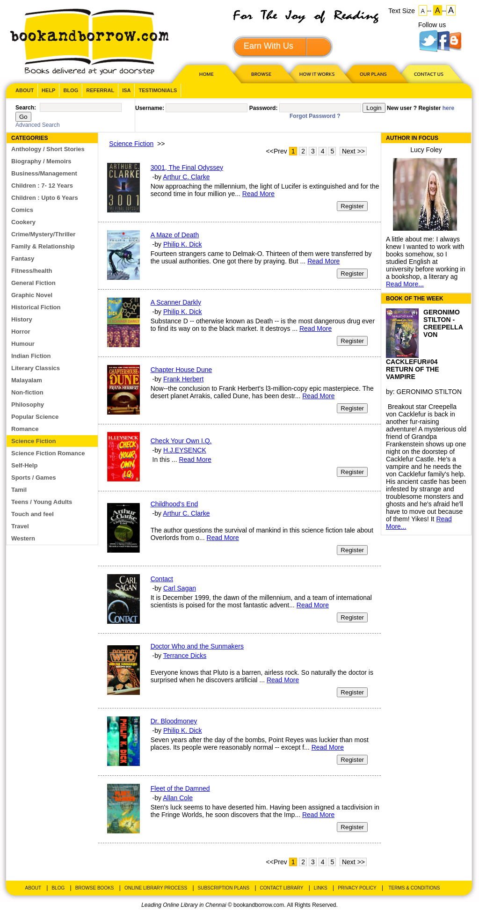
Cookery (23, 222)
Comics (22, 209)
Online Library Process (155, 887)
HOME (204, 74)
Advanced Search (37, 125)
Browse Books (94, 887)
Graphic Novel (31, 295)
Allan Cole (178, 798)
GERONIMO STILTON (429, 391)
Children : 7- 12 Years (42, 185)
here (448, 108)
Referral (100, 90)
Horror (20, 331)
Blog (70, 90)
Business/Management (44, 173)
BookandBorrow (89, 42)
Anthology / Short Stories (48, 149)
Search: (25, 107)
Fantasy (22, 258)
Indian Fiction (31, 355)
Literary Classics (35, 368)
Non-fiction (27, 392)
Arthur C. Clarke (186, 177)
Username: (149, 108)
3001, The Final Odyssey (187, 167)
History (21, 319)
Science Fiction (33, 441)
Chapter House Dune (181, 369)
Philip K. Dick (182, 244)
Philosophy (27, 404)
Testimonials (157, 90)
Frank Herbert (183, 379)
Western (23, 538)
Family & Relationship (43, 246)
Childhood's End (174, 504)
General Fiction (33, 282)
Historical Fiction (35, 307)
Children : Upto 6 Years (44, 197)
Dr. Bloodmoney (174, 721)
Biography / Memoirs (41, 161)
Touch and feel (32, 514)
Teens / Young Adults (41, 501)
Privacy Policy (357, 887)
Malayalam (26, 380)
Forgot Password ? (315, 116)
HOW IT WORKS (316, 74)
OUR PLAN (373, 74)
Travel (20, 526)
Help (48, 90)
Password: (263, 108)
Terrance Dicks (185, 655)
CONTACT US (428, 74)
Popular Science (34, 416)
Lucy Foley (426, 149)
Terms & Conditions (414, 887)
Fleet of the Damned (180, 788)
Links (320, 887)
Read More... (405, 284)
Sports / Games (33, 477)
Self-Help (24, 465)
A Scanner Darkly (176, 302)
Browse (262, 74)
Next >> (353, 151)
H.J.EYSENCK (184, 450)
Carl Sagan (179, 588)
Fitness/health (31, 270)
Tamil (19, 489)
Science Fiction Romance (48, 453)
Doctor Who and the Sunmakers (197, 646)
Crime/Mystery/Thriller (43, 234)
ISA (126, 90)
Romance (25, 428)
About (24, 90)
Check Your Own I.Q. (181, 441)
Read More (258, 193)
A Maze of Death (175, 235)
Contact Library (282, 887)
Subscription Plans (224, 887)
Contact (162, 579)
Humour (23, 343)
